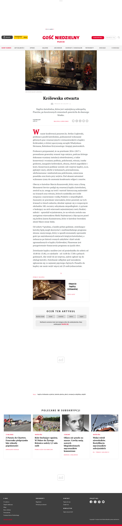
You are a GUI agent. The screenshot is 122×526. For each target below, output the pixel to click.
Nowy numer (6, 48)
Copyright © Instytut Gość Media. (98, 519)
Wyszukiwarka (118, 37)
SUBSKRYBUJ (97, 37)
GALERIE (45, 48)
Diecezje (102, 48)
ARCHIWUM (58, 48)
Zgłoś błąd (8, 519)
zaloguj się (110, 37)
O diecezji (115, 48)
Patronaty (89, 48)
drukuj (84, 120)
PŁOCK (66, 394)
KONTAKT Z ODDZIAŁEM (74, 48)
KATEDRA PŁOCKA (59, 394)
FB (77, 120)
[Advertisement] (61, 15)
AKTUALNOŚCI (19, 48)
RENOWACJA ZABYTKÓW (74, 394)
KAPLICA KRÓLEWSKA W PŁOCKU (46, 394)
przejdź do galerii (61, 104)
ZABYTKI (83, 394)
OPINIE (32, 48)
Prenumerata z (18, 37)
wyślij (87, 120)
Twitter (80, 120)
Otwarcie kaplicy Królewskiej (72, 286)
